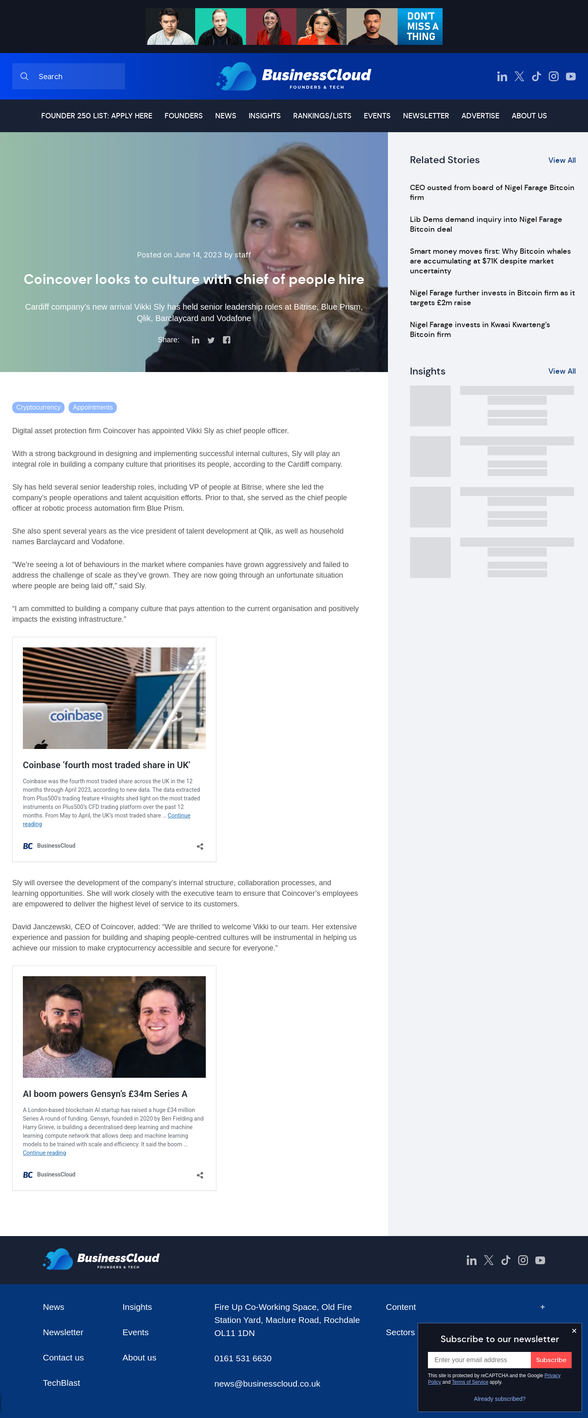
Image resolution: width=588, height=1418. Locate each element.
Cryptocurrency (38, 407)
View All (562, 160)
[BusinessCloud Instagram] (554, 76)
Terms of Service (470, 1382)
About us (529, 115)
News (225, 115)
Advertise (480, 115)
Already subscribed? (500, 1399)
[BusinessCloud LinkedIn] (502, 76)
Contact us (63, 1357)
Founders (184, 115)
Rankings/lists (322, 115)
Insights (265, 115)
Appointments (93, 407)
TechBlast (61, 1382)
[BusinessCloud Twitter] (519, 76)
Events (377, 115)
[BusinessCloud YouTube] (571, 76)
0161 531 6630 (243, 1358)
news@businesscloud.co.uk (267, 1383)
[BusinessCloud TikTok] (536, 76)
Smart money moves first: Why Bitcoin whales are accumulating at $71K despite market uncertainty (490, 261)
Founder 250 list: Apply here (96, 115)
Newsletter (426, 115)
